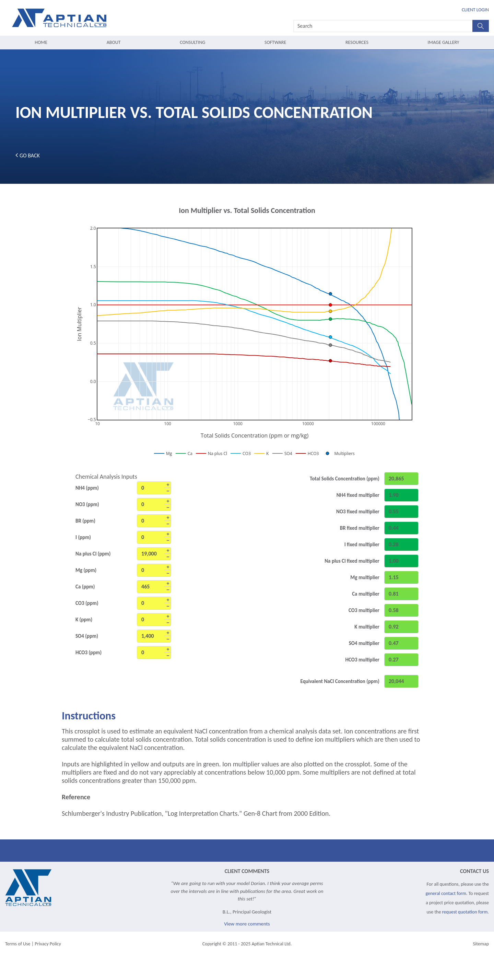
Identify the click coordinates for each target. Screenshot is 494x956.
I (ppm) (83, 537)
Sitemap (481, 944)
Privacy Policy (48, 944)
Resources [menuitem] (356, 42)
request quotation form (465, 912)
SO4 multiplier (364, 643)
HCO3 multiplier (362, 660)
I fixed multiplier (361, 544)
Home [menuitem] (41, 42)
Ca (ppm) (85, 587)
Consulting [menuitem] (192, 42)
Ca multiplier (365, 594)
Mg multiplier (364, 577)
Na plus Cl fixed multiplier (352, 561)
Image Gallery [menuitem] (443, 42)
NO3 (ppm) (87, 504)
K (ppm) (83, 620)
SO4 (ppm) (86, 636)
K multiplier (366, 627)
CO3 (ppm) (86, 603)
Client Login (475, 10)
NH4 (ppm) (87, 488)
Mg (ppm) (85, 570)
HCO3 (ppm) (88, 652)
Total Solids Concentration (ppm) (344, 479)
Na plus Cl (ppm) (93, 554)
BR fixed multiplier (359, 528)
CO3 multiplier (364, 610)
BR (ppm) (85, 521)
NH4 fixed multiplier (358, 495)
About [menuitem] (114, 42)
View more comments (247, 924)
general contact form (446, 893)
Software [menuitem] (275, 42)
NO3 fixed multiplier (357, 512)
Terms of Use (18, 944)
